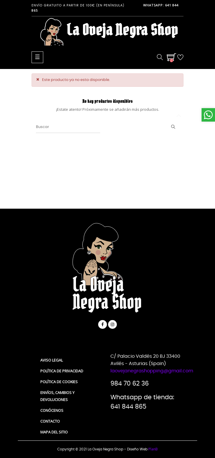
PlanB (153, 449)
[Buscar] (68, 127)
